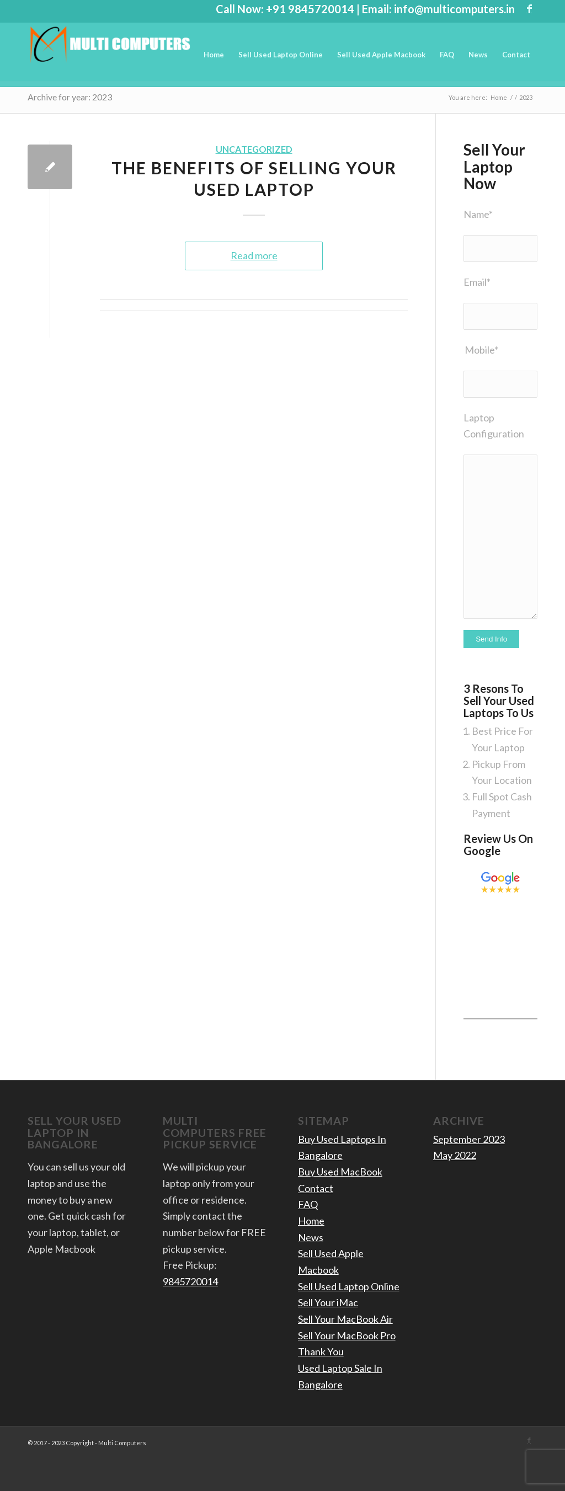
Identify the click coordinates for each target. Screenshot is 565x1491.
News (310, 1237)
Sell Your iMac (328, 1302)
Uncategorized (254, 149)
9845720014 (190, 1281)
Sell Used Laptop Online (348, 1286)
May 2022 (454, 1155)
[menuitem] (213, 55)
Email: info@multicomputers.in (438, 8)
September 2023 (469, 1139)
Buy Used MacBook (340, 1172)
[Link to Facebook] (529, 8)
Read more (254, 255)
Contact (315, 1188)
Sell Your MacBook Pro (347, 1335)
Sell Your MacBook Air (345, 1319)
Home (311, 1221)
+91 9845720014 (310, 8)
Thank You (321, 1351)
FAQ (308, 1204)
